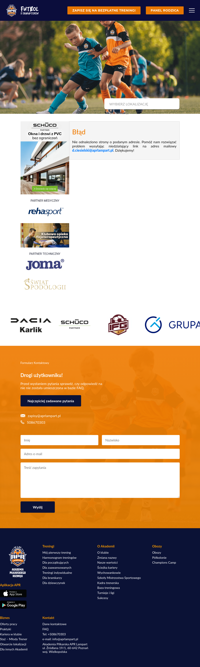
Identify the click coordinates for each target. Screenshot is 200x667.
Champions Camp (164, 562)
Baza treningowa (108, 588)
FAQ (45, 629)
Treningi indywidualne (57, 572)
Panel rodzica (165, 10)
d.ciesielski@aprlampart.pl (92, 150)
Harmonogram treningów (59, 557)
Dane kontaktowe (54, 624)
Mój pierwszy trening (56, 552)
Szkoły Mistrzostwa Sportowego (119, 578)
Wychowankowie (109, 572)
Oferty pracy (8, 624)
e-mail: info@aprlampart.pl (60, 639)
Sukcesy (102, 598)
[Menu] (192, 10)
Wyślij (38, 507)
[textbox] (141, 104)
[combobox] (141, 104)
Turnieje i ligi (105, 593)
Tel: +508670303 (54, 634)
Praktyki (5, 629)
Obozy (156, 552)
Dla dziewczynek (53, 583)
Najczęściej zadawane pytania (51, 401)
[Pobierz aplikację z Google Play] (17, 605)
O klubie (103, 552)
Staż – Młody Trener (13, 639)
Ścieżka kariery (107, 567)
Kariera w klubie (11, 634)
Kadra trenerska (108, 583)
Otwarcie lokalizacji (13, 644)
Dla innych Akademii (14, 649)
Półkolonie (159, 557)
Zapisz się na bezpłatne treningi (103, 10)
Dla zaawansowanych (56, 567)
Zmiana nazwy (107, 557)
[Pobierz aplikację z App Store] (17, 593)
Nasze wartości (107, 562)
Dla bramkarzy (52, 578)
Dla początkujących (55, 562)
